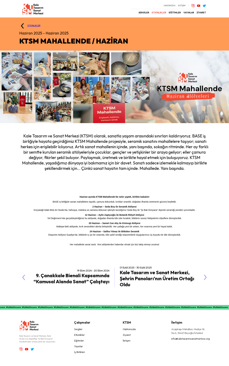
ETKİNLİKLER (159, 12)
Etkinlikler (79, 334)
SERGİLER (144, 12)
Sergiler (78, 329)
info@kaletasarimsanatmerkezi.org (190, 338)
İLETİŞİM (181, 5)
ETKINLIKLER (29, 25)
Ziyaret (127, 334)
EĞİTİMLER (175, 12)
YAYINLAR (188, 12)
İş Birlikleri (79, 352)
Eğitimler (79, 340)
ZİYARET (201, 12)
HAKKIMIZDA (169, 5)
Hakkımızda (129, 329)
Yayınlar (78, 346)
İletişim (126, 340)
